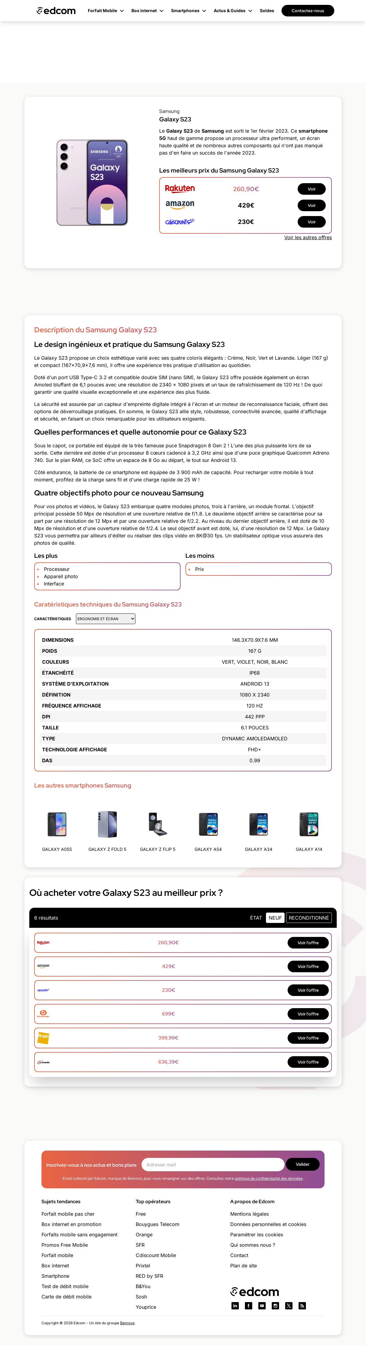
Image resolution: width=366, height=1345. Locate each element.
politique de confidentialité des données (269, 1178)
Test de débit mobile (64, 1286)
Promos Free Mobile (64, 1245)
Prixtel (143, 1266)
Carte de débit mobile (66, 1297)
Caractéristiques (52, 619)
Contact (239, 1255)
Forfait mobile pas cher (68, 1214)
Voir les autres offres (308, 237)
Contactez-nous (308, 10)
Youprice (146, 1307)
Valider (303, 1164)
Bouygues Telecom (157, 1224)
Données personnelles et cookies (268, 1224)
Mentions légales (249, 1214)
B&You (143, 1286)
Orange (144, 1234)
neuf (275, 918)
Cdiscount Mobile (156, 1255)
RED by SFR (149, 1276)
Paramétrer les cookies (256, 1234)
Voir (312, 189)
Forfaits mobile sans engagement (79, 1234)
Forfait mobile (57, 1255)
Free (141, 1214)
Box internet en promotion (71, 1224)
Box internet (55, 1266)
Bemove (127, 1323)
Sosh (141, 1297)
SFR (140, 1245)
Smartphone (55, 1276)
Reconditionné (309, 918)
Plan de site (243, 1266)
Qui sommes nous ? (252, 1245)
